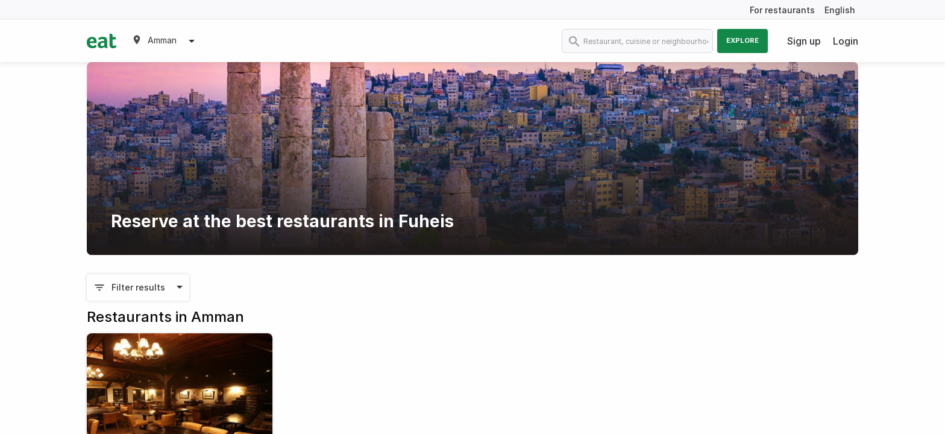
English (839, 10)
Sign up (804, 41)
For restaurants (782, 10)
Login (845, 41)
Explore (742, 40)
